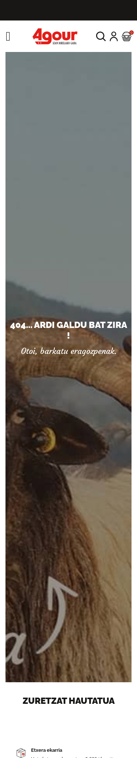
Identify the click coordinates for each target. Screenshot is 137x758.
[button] (101, 36)
